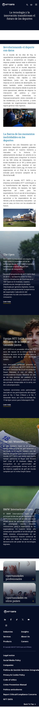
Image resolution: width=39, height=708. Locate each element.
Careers (24, 641)
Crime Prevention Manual (15, 684)
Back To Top (30, 704)
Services (7, 636)
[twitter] (22, 619)
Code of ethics (10, 680)
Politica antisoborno (12, 689)
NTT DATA (8, 699)
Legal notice (9, 655)
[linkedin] (5, 619)
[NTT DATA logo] (8, 4)
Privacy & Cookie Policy (14, 675)
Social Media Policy (12, 660)
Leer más (7, 301)
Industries (8, 631)
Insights (25, 631)
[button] (28, 4)
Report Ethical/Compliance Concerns (20, 694)
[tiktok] (17, 619)
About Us (25, 636)
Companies (8, 665)
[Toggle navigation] (37, 4)
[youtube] (28, 619)
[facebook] (11, 619)
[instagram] (6, 625)
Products (7, 641)
